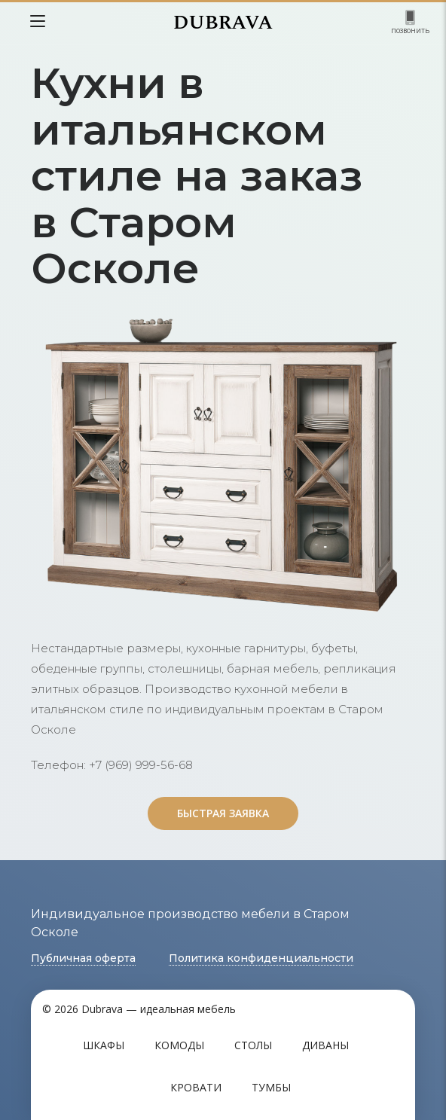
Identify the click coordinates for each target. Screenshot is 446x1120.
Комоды (179, 1045)
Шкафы (103, 1045)
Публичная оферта (83, 958)
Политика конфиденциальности (261, 958)
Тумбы (271, 1087)
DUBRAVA (223, 23)
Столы (253, 1045)
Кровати (195, 1087)
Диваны (325, 1045)
